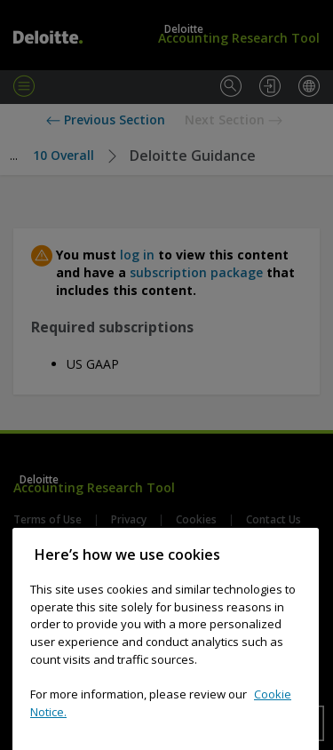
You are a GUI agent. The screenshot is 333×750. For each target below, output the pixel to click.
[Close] (296, 582)
